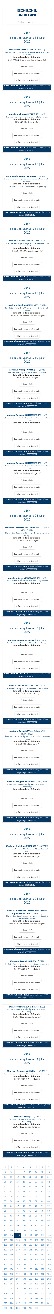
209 (5, 1293)
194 (11, 1284)
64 (48, 1201)
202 (11, 1288)
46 (36, 1191)
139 (18, 1250)
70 (36, 1206)
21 (30, 1177)
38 (36, 1187)
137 (5, 1250)
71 (42, 1206)
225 (5, 1303)
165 (30, 1264)
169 (5, 1269)
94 (36, 1220)
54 (36, 1196)
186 (11, 1279)
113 (5, 1235)
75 (17, 1211)
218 (11, 1298)
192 (49, 1279)
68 (24, 1206)
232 (49, 1303)
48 (48, 1191)
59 (17, 1201)
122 (11, 1240)
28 (24, 1182)
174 (36, 1269)
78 (36, 1211)
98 (11, 1225)
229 (30, 1303)
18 (11, 1177)
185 (5, 1279)
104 (49, 1225)
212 (24, 1293)
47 (42, 1191)
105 (5, 1230)
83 (17, 1216)
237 (30, 1308)
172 (24, 1269)
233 (5, 1308)
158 (36, 1259)
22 (36, 1177)
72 (48, 1206)
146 (11, 1254)
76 (24, 1211)
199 (42, 1284)
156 (24, 1259)
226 (11, 1303)
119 (42, 1235)
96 (48, 1220)
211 (18, 1293)
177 (5, 1274)
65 (5, 1206)
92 (24, 1220)
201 (5, 1288)
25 (5, 1182)
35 (17, 1187)
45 (30, 1191)
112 (49, 1230)
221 (30, 1298)
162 (11, 1264)
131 (18, 1245)
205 (30, 1288)
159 (42, 1259)
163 (18, 1264)
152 (49, 1254)
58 (11, 1201)
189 (30, 1279)
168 (49, 1264)
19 (17, 1177)
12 (24, 1172)
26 (11, 1182)
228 (24, 1303)
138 (11, 1250)
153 (5, 1259)
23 (42, 1177)
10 (11, 1172)
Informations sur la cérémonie (27, 74)
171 (18, 1269)
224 (49, 1298)
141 (30, 1250)
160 (49, 1259)
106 (11, 1230)
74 (11, 1211)
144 (49, 1250)
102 (36, 1225)
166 (36, 1264)
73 (5, 1211)
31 (42, 1182)
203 (18, 1288)
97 (5, 1225)
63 (42, 1201)
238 (36, 1308)
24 (48, 1177)
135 (42, 1245)
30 (36, 1182)
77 (30, 1211)
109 (30, 1230)
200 (49, 1284)
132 (24, 1245)
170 (11, 1269)
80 (48, 1211)
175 (42, 1269)
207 (42, 1288)
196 (24, 1284)
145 (5, 1254)
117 (30, 1235)
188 (24, 1279)
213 (30, 1293)
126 (36, 1240)
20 (24, 1177)
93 (30, 1220)
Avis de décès (27, 67)
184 (49, 1274)
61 (30, 1201)
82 (11, 1216)
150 (36, 1254)
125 (30, 1240)
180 (24, 1274)
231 (42, 1303)
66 (11, 1206)
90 (11, 1220)
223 (42, 1298)
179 (18, 1274)
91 (17, 1220)
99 (17, 1225)
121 (5, 1240)
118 (36, 1235)
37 (30, 1187)
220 (24, 1298)
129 (5, 1245)
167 (42, 1264)
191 (42, 1279)
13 (30, 1172)
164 (24, 1264)
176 (49, 1269)
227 (18, 1303)
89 (5, 1220)
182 (36, 1274)
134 (36, 1245)
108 (24, 1230)
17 (5, 1177)
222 (36, 1298)
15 (42, 1172)
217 (5, 1298)
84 (24, 1216)
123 (18, 1240)
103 (42, 1225)
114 (11, 1235)
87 (42, 1216)
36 (24, 1187)
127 (42, 1240)
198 (36, 1284)
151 (42, 1254)
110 (36, 1230)
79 (42, 1211)
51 (17, 1196)
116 (24, 1235)
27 (17, 1182)
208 (49, 1288)
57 (5, 1201)
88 (48, 1216)
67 (17, 1206)
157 (30, 1259)
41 (5, 1191)
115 (18, 1235)
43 (17, 1191)
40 (48, 1187)
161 (5, 1264)
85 (30, 1216)
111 (42, 1230)
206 (36, 1288)
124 (24, 1240)
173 (30, 1269)
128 (49, 1240)
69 (30, 1206)
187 (18, 1279)
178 (11, 1274)
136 (49, 1245)
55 (42, 1196)
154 (11, 1259)
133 (30, 1245)
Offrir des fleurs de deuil (27, 81)
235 (18, 1308)
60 (24, 1201)
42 (11, 1191)
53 (30, 1196)
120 (49, 1235)
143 (42, 1250)
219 (18, 1298)
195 (18, 1284)
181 (30, 1274)
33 (5, 1187)
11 (17, 1172)
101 (30, 1225)
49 (5, 1196)
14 (36, 1172)
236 (24, 1308)
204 (24, 1288)
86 (36, 1216)
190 (36, 1279)
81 (5, 1216)
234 (11, 1308)
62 (36, 1201)
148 (24, 1254)
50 (11, 1196)
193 (5, 1284)
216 (49, 1293)
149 (30, 1254)
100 (24, 1225)
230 (36, 1303)
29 (30, 1182)
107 (18, 1230)
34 (11, 1187)
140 (24, 1250)
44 (24, 1191)
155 (18, 1259)
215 (42, 1293)
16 (48, 1172)
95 (42, 1220)
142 (36, 1250)
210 (11, 1293)
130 (11, 1245)
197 (30, 1284)
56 (48, 1196)
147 (18, 1254)
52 (24, 1196)
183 (42, 1274)
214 (36, 1293)
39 (42, 1187)
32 (48, 1182)
